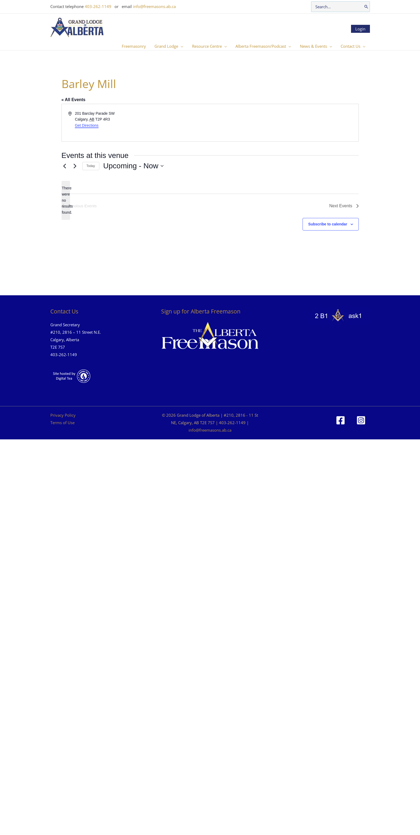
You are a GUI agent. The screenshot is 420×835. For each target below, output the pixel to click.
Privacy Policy (63, 415)
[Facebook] (340, 420)
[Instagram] (361, 420)
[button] (183, 46)
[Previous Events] (65, 166)
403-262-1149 (98, 6)
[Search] (366, 7)
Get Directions (87, 125)
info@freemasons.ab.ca (154, 6)
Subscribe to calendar (327, 224)
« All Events (73, 99)
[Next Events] (75, 166)
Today (91, 166)
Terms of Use (62, 422)
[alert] (66, 200)
